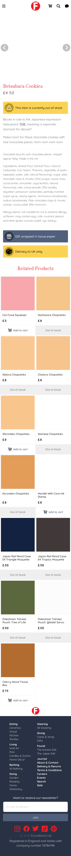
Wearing (42, 724)
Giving (41, 733)
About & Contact (48, 762)
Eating (13, 724)
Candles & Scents (20, 755)
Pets (12, 752)
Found (41, 746)
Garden (13, 777)
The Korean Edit (46, 749)
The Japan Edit (46, 753)
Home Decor (17, 759)
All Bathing (16, 768)
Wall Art (14, 748)
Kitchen (14, 735)
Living (13, 744)
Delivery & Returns (49, 766)
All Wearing (44, 728)
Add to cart (18, 330)
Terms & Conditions (49, 770)
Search (41, 781)
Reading (14, 781)
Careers (42, 774)
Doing (13, 774)
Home (13, 785)
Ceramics (15, 728)
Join (35, 817)
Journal (42, 759)
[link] (36, 6)
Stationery (15, 789)
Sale (40, 785)
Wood (13, 731)
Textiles (14, 739)
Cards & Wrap (45, 737)
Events (41, 777)
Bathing (14, 765)
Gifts (40, 740)
